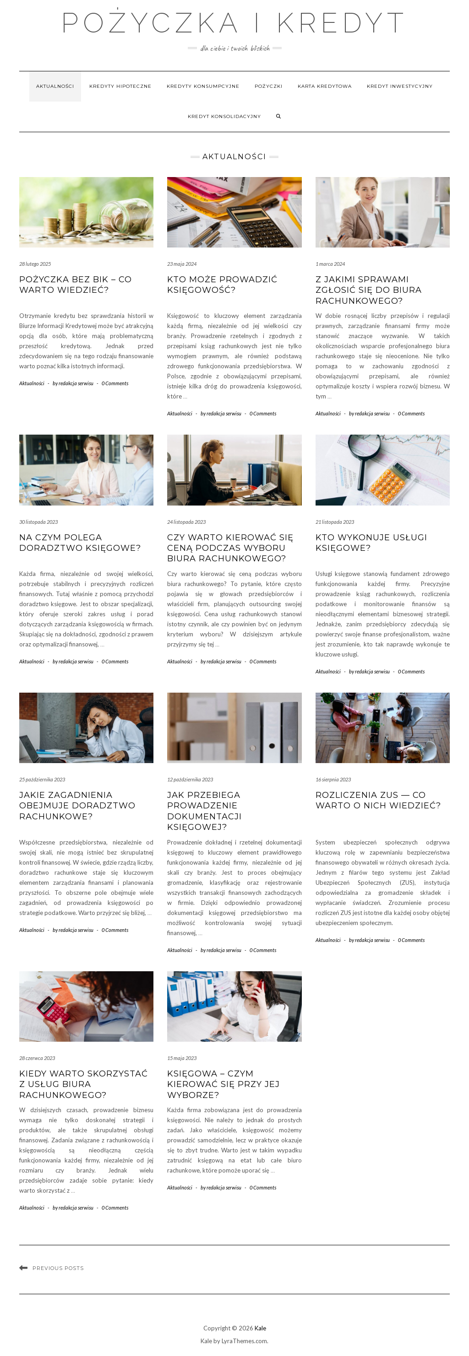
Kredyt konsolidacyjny (224, 116)
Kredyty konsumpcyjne (203, 86)
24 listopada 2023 (186, 522)
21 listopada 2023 (335, 522)
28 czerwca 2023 (37, 1058)
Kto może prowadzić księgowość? (222, 284)
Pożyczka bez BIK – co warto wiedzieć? (75, 284)
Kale (260, 1328)
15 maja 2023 (181, 1058)
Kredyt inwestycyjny (400, 86)
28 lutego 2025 (35, 264)
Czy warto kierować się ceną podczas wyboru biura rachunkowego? (230, 548)
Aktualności (55, 86)
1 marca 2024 (330, 264)
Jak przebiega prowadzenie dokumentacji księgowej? (204, 811)
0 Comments (115, 383)
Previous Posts (58, 1268)
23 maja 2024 (181, 264)
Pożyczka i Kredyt (234, 23)
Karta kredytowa (325, 86)
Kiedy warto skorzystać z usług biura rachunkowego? (83, 1084)
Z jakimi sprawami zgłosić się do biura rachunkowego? (369, 290)
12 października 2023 (190, 779)
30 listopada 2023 (38, 522)
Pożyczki (269, 86)
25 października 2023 (42, 779)
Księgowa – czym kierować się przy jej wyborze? (223, 1084)
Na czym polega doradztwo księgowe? (80, 543)
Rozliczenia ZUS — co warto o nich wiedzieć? (378, 800)
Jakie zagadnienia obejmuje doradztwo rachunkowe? (77, 806)
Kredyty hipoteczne (120, 86)
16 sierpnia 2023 (333, 779)
